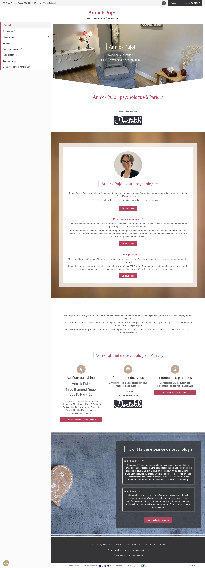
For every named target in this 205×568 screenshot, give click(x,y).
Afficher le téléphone (51, 3)
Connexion (192, 565)
